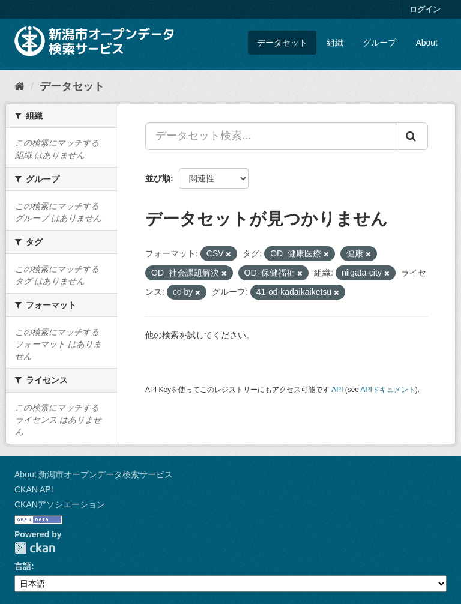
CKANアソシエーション (59, 504)
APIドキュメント (388, 389)
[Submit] (412, 136)
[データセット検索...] (270, 136)
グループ (379, 42)
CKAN (34, 548)
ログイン (425, 9)
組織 (335, 42)
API (337, 389)
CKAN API (33, 489)
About (426, 42)
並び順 (157, 178)
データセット (282, 42)
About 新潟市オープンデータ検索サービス (93, 474)
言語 (22, 566)
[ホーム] (19, 86)
